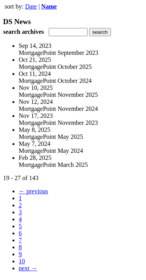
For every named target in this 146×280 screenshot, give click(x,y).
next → (28, 268)
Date (31, 6)
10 (22, 261)
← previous (33, 191)
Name (49, 6)
